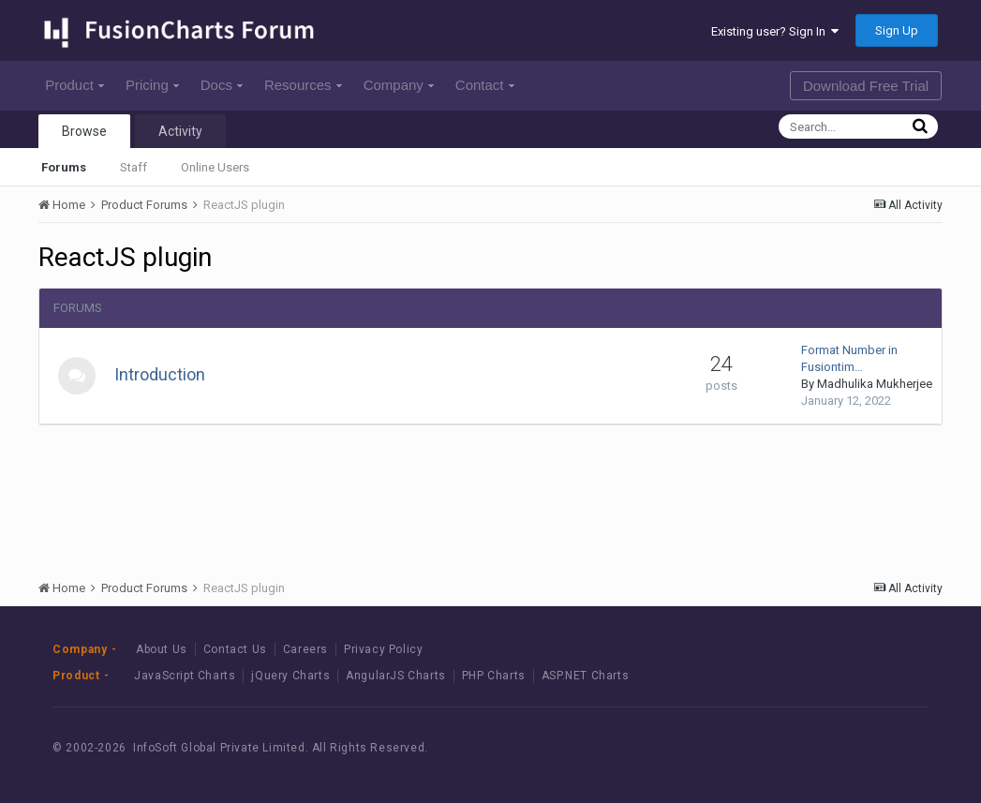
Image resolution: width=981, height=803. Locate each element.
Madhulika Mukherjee (874, 384)
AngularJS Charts (396, 675)
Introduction (159, 374)
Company (399, 85)
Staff (133, 167)
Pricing (152, 85)
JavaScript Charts (184, 675)
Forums (63, 167)
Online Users (215, 167)
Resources (303, 85)
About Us (161, 649)
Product (74, 85)
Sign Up (896, 30)
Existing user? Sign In (775, 31)
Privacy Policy (383, 649)
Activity (180, 131)
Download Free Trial (866, 86)
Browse (84, 131)
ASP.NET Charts (585, 675)
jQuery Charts (290, 675)
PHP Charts (494, 675)
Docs (222, 85)
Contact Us (235, 649)
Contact (484, 85)
